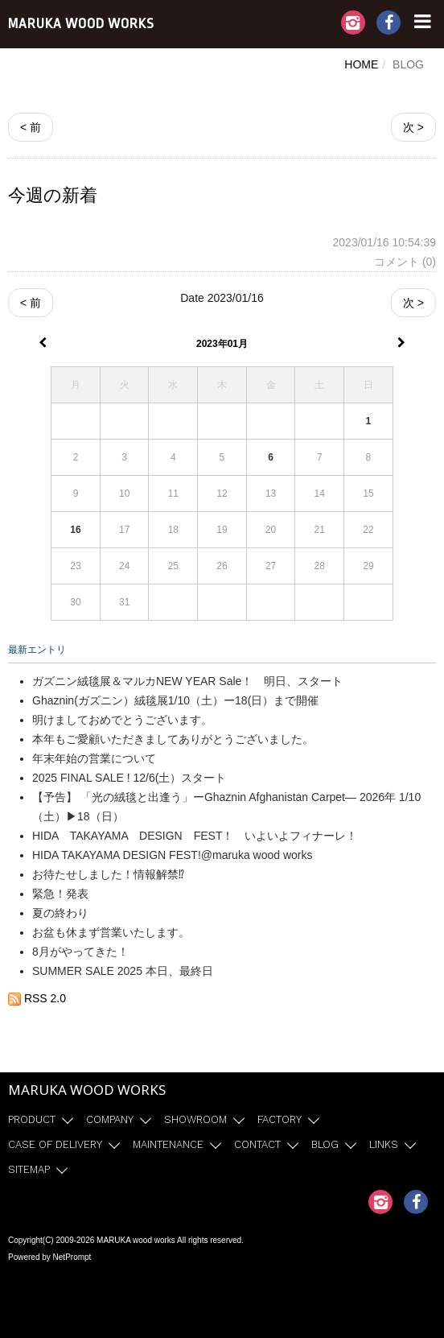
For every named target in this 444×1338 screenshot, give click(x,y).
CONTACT (257, 1144)
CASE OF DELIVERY (55, 1144)
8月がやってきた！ (80, 951)
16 (75, 529)
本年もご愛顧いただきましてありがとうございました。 (173, 739)
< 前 (30, 127)
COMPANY (110, 1119)
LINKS (383, 1144)
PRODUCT (32, 1119)
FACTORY (279, 1119)
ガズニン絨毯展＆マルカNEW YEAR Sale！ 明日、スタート (187, 681)
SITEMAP (29, 1169)
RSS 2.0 (37, 998)
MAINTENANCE (168, 1144)
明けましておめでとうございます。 (122, 719)
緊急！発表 (60, 893)
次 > (413, 127)
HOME (361, 64)
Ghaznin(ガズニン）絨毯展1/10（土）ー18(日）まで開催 (175, 700)
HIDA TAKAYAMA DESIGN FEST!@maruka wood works (172, 855)
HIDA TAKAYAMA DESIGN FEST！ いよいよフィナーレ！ (194, 835)
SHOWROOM (195, 1119)
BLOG (325, 1144)
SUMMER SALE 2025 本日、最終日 (122, 970)
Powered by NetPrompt (49, 1257)
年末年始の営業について (94, 758)
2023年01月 (222, 343)
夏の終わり (60, 912)
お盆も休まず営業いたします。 (111, 932)
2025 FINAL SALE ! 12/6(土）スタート (129, 777)
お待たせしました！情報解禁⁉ (108, 874)
